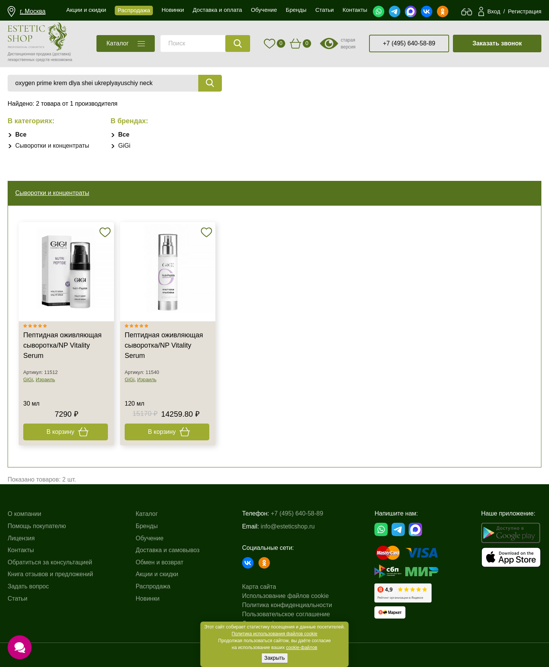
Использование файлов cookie (285, 596)
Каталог (147, 514)
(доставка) (61, 54)
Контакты (21, 550)
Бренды (147, 526)
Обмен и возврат (159, 562)
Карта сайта (259, 586)
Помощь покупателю (37, 526)
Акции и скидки (157, 574)
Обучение (150, 538)
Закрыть (274, 658)
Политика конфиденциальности (287, 605)
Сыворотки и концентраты (52, 145)
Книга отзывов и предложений (50, 574)
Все (20, 134)
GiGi (124, 145)
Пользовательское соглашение (286, 614)
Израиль (45, 379)
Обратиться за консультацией (50, 562)
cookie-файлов (301, 647)
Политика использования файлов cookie (275, 633)
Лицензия (21, 538)
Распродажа (153, 586)
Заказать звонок (497, 43)
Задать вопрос (28, 586)
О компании (24, 514)
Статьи (17, 598)
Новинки (148, 598)
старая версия (348, 43)
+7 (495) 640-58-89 (409, 43)
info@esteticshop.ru (288, 526)
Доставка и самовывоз (168, 550)
